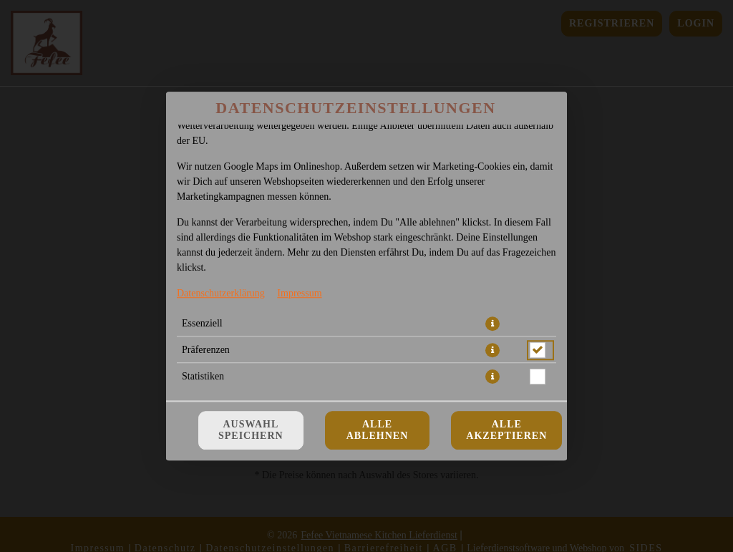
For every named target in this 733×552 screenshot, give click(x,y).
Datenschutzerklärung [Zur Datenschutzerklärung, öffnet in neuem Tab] (221, 293)
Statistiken (203, 376)
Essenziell (202, 323)
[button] (492, 323)
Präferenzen (206, 349)
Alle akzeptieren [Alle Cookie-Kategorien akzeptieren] (506, 430)
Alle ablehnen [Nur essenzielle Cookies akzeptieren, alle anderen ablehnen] (377, 430)
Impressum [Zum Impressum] (299, 293)
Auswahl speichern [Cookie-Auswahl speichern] (250, 430)
